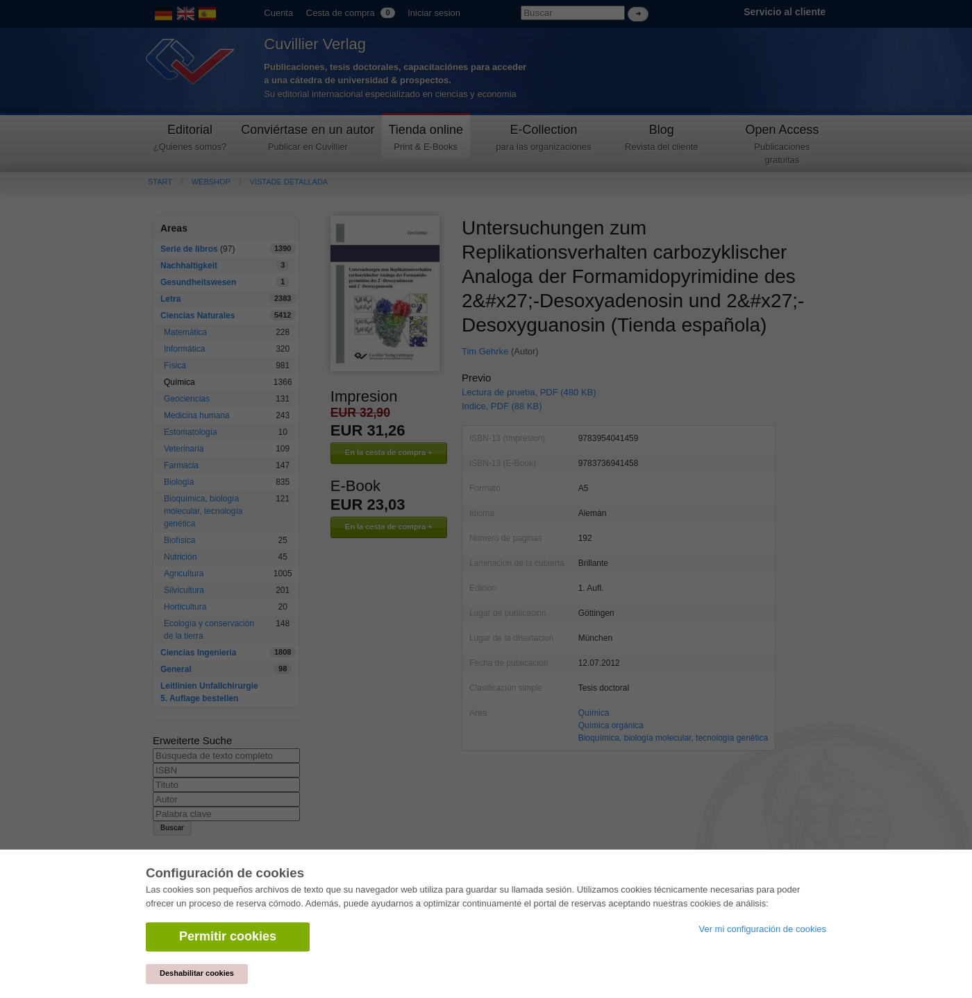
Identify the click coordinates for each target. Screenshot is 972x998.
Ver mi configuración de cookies (762, 929)
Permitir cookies (227, 936)
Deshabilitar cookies (197, 973)
